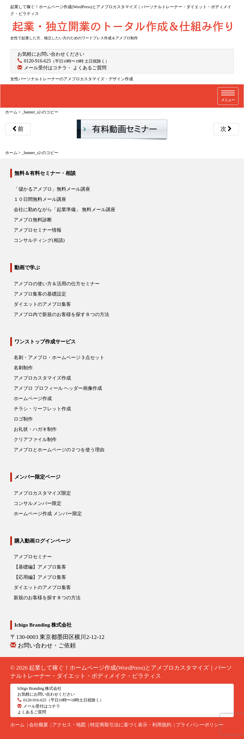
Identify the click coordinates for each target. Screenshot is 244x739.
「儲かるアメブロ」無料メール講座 (52, 189)
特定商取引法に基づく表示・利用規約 (130, 724)
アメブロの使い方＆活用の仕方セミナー (57, 283)
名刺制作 (23, 367)
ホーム (17, 724)
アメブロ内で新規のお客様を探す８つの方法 (61, 314)
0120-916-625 (37, 61)
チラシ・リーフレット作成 (42, 408)
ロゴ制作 (23, 419)
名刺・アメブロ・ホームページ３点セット (59, 357)
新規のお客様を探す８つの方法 (47, 597)
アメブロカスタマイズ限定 (42, 493)
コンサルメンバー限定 (37, 503)
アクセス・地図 (69, 724)
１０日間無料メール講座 (40, 199)
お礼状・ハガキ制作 (35, 429)
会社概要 (38, 724)
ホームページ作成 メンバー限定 (48, 513)
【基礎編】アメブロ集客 (40, 567)
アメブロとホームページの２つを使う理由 (59, 449)
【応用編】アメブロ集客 (40, 577)
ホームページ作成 (33, 398)
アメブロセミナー (33, 556)
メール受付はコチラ (45, 67)
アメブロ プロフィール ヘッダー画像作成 (58, 388)
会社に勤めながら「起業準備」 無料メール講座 (64, 209)
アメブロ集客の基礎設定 (40, 294)
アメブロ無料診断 (33, 219)
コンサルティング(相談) (39, 240)
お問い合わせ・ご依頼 (47, 645)
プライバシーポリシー (200, 724)
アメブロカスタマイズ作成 (42, 378)
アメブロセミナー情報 (37, 230)
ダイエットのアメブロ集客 (42, 304)
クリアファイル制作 (35, 439)
